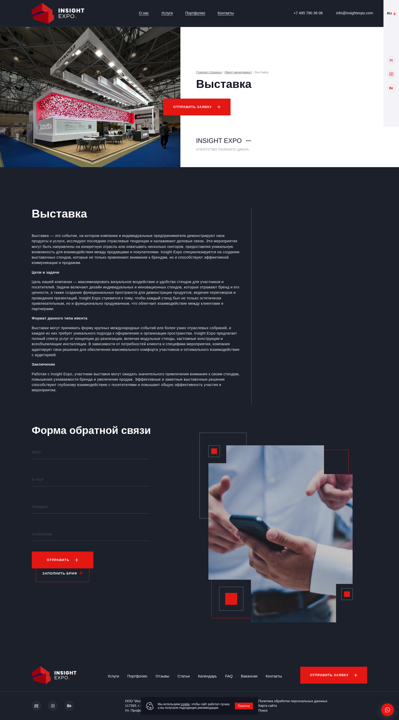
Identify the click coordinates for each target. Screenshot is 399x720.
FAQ (229, 676)
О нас (144, 13)
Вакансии (249, 676)
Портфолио (195, 13)
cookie (185, 704)
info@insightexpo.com (354, 13)
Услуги (167, 13)
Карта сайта (267, 706)
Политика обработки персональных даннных (292, 701)
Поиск (262, 710)
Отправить (58, 560)
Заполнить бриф (59, 573)
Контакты (226, 13)
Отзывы (162, 676)
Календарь (207, 676)
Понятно (244, 706)
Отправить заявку (192, 107)
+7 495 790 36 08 (308, 13)
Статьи (184, 676)
